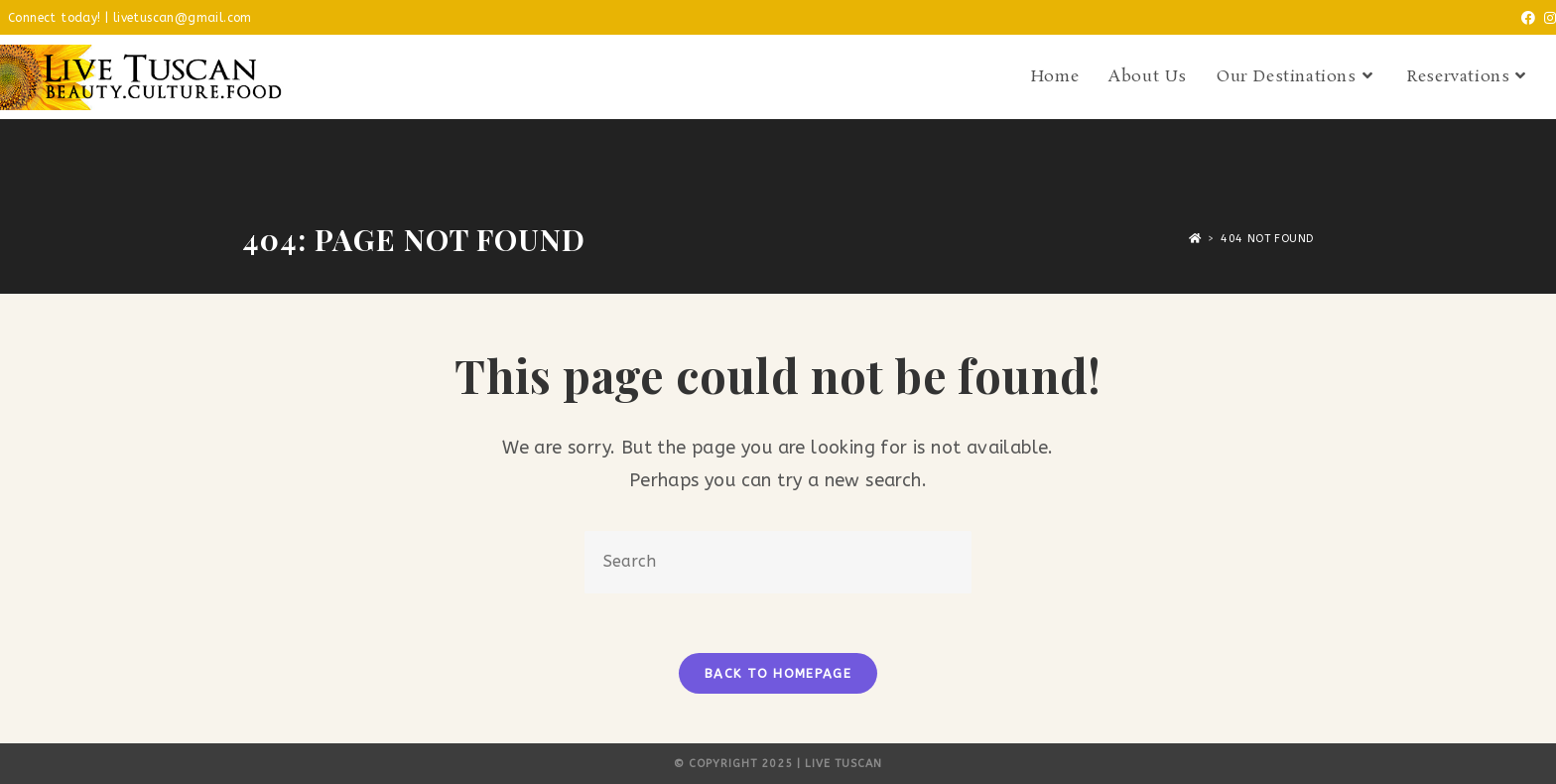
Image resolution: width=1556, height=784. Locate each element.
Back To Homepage (778, 673)
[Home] (1195, 238)
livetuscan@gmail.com (182, 18)
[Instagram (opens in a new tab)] (1546, 19)
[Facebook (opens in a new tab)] (1524, 19)
